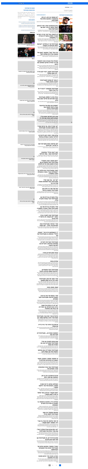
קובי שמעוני (24, 12)
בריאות (43, 1)
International (19, 16)
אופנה (31, 1)
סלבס (53, 1)
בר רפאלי (22, 15)
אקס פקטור (19, 13)
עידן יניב (25, 16)
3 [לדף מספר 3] (51, 465)
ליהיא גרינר (18, 15)
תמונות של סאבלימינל (29, 8)
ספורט (60, 1)
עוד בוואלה (31, 32)
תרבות (56, 1)
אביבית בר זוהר (31, 17)
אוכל (47, 1)
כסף (50, 1)
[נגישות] (1, 1)
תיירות (39, 1)
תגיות (70, 7)
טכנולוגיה (35, 1)
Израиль (25, 15)
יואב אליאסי (32, 13)
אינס (17, 12)
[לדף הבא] (49, 465)
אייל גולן (23, 13)
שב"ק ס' (22, 16)
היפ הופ (28, 15)
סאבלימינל (66, 7)
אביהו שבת (18, 17)
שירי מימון (32, 15)
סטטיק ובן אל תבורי (30, 16)
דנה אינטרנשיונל (29, 12)
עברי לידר (27, 13)
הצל (33, 12)
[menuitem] (63, 1)
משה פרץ (20, 12)
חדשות (64, 1)
